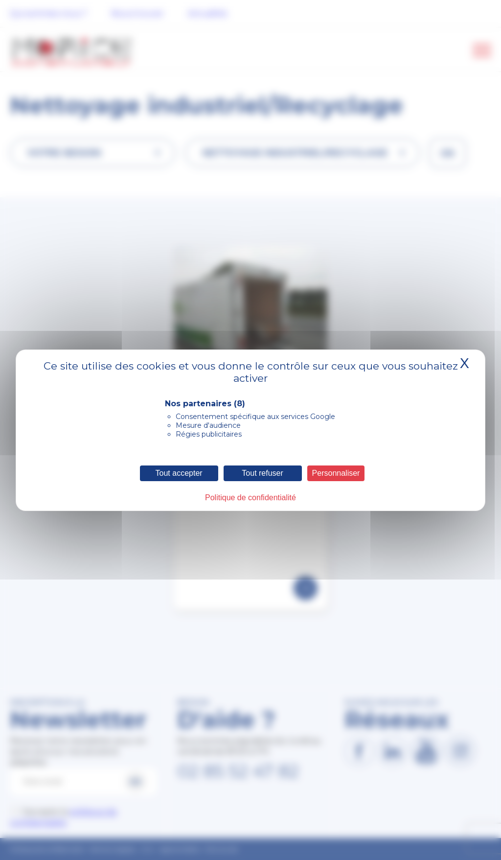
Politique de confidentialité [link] (250, 497)
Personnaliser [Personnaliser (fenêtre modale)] (336, 473)
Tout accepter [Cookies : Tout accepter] (179, 473)
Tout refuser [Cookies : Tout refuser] (262, 473)
